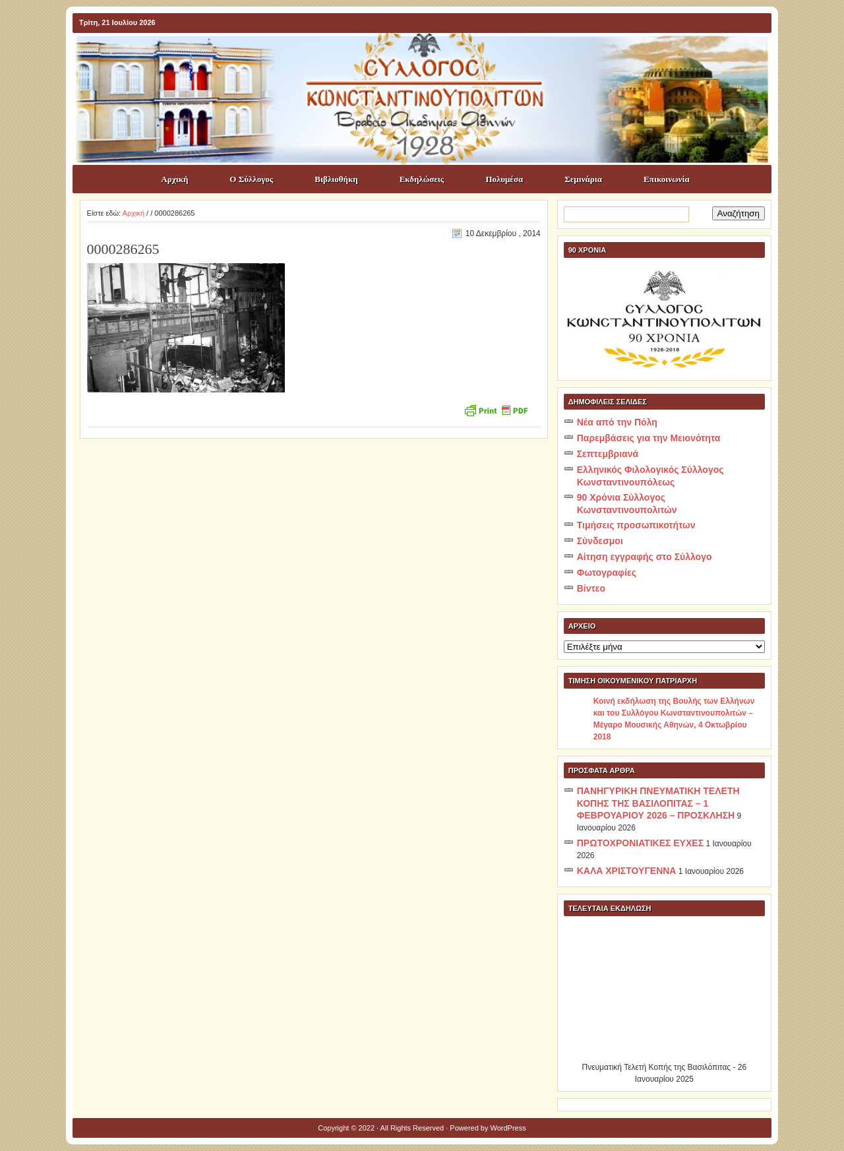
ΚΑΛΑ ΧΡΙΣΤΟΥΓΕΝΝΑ (627, 870)
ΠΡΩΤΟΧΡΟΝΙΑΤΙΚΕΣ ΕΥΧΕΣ (640, 843)
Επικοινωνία (667, 179)
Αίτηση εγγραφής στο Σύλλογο (644, 556)
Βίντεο (591, 588)
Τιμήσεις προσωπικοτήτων (636, 525)
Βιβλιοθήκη (336, 179)
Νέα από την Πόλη (617, 422)
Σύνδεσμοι (600, 541)
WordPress (508, 1128)
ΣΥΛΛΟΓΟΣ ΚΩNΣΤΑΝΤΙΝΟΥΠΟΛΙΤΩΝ (428, 57)
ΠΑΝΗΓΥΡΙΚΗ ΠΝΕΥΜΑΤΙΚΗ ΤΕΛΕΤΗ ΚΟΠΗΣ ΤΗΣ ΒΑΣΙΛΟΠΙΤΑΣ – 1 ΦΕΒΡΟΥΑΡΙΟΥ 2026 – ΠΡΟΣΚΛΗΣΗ (658, 803)
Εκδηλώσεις (422, 179)
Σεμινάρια (583, 179)
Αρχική (174, 179)
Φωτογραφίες (606, 572)
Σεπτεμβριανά (607, 454)
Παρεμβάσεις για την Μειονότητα (649, 438)
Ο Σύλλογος (251, 179)
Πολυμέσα (504, 179)
